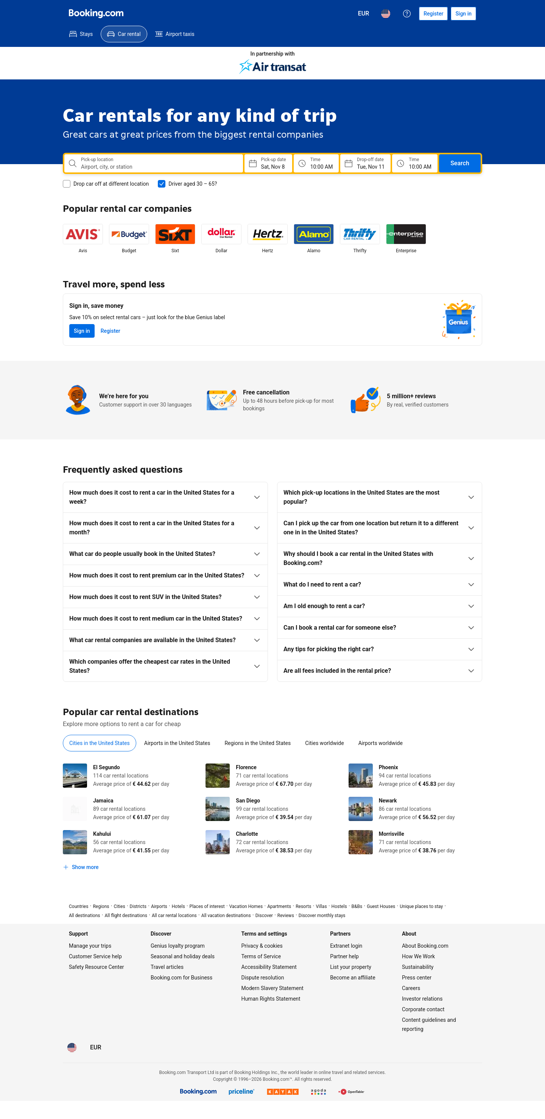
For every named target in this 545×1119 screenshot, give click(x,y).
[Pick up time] (316, 163)
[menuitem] (81, 34)
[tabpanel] (272, 819)
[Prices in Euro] (363, 14)
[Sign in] (463, 13)
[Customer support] (407, 14)
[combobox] (159, 167)
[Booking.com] (96, 13)
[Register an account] (433, 13)
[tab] (99, 743)
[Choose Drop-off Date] (365, 163)
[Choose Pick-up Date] (268, 163)
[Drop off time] (415, 163)
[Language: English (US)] (386, 14)
